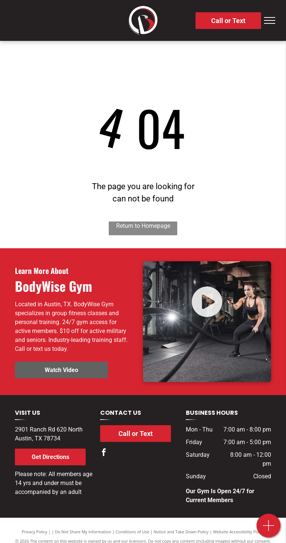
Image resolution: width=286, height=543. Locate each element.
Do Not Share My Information (83, 531)
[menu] (269, 20)
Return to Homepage (143, 225)
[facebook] (103, 453)
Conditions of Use (132, 531)
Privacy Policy (34, 531)
